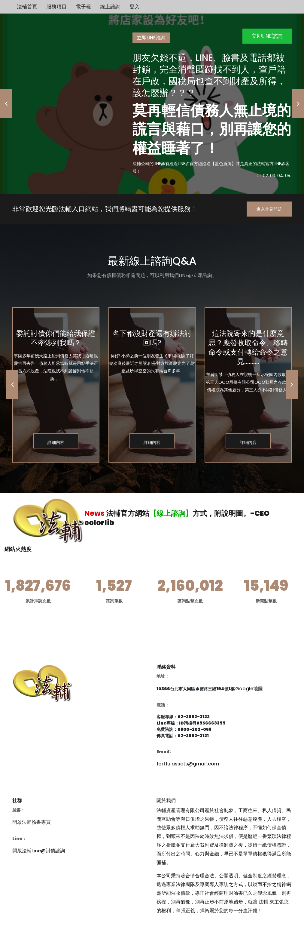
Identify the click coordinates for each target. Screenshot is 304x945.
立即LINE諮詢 (267, 36)
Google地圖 (249, 688)
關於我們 (166, 800)
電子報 (83, 6)
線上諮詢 (110, 6)
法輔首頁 (27, 6)
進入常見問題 (269, 209)
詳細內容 (55, 442)
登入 (134, 6)
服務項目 (56, 6)
